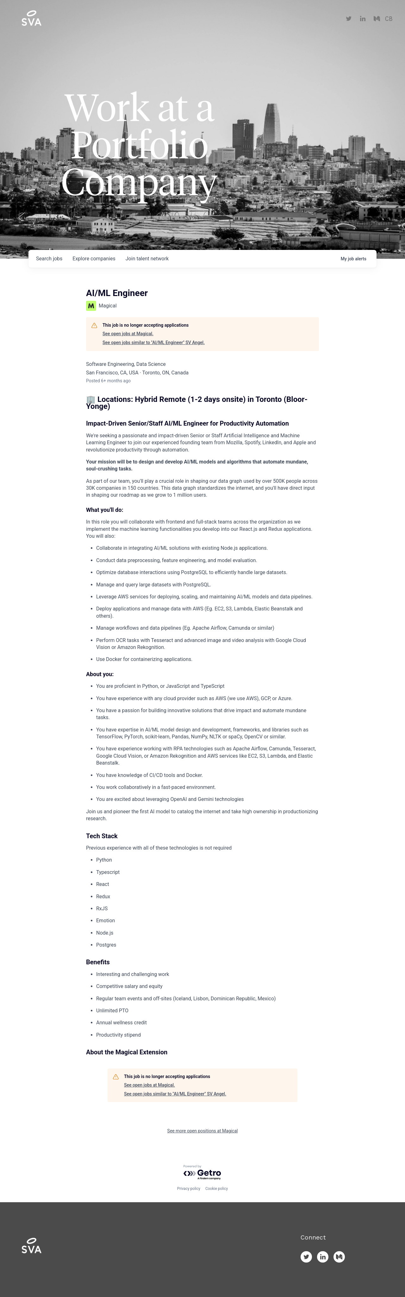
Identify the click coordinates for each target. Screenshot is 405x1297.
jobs (49, 259)
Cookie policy (216, 1188)
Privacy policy (188, 1188)
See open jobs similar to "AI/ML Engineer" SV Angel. (154, 342)
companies (93, 259)
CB (388, 19)
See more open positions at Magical (202, 1130)
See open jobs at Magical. (128, 333)
